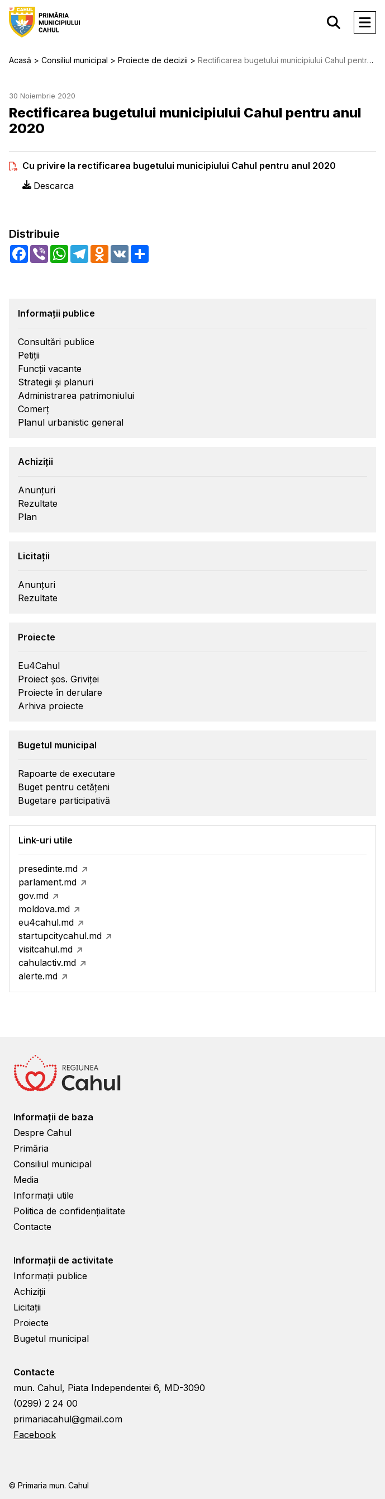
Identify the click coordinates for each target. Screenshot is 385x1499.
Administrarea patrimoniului (76, 395)
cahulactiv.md (47, 962)
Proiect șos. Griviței (58, 679)
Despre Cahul (42, 1132)
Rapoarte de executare (66, 773)
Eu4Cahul (39, 665)
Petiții (29, 355)
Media (26, 1179)
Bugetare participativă (64, 800)
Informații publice (50, 1275)
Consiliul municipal (52, 1164)
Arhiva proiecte (50, 705)
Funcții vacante (50, 368)
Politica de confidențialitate (69, 1211)
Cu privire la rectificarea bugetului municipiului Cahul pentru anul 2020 (179, 166)
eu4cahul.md (46, 922)
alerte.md (38, 976)
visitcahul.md (45, 949)
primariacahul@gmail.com (67, 1419)
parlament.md (47, 882)
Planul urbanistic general (70, 422)
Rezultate (38, 503)
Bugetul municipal (51, 1338)
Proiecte (31, 1322)
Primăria (31, 1148)
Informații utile (43, 1195)
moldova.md (44, 909)
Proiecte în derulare (60, 692)
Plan (27, 516)
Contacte (32, 1226)
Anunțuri (36, 490)
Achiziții (29, 1291)
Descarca (48, 185)
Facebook (34, 1434)
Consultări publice (56, 341)
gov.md (33, 895)
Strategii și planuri (55, 382)
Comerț (33, 408)
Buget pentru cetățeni (64, 787)
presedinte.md (48, 868)
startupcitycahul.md (60, 935)
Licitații (27, 1307)
